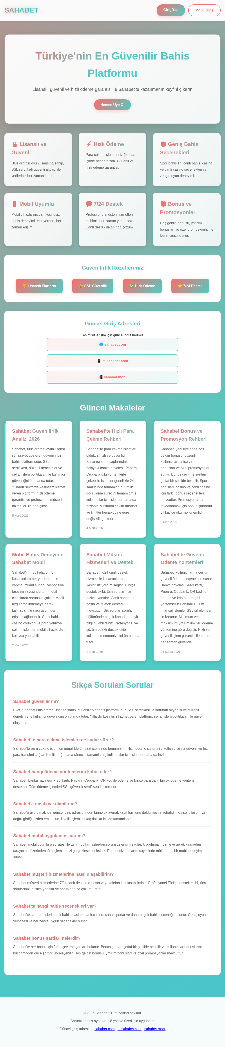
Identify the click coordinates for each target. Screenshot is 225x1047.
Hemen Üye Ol (112, 105)
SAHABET (21, 10)
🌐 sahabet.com (112, 344)
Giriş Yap (170, 10)
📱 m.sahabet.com (112, 361)
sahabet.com (104, 1029)
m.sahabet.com (130, 1029)
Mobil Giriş (204, 10)
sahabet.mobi (154, 1029)
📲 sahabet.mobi (112, 377)
